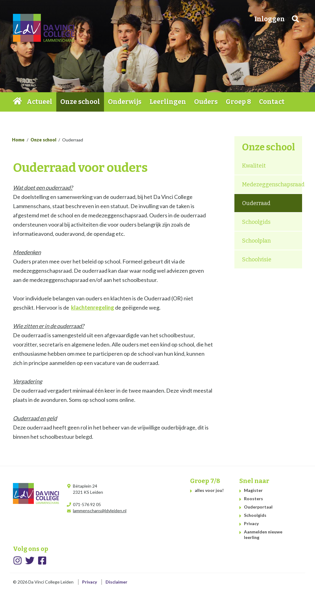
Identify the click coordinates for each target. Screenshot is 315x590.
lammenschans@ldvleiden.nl (99, 510)
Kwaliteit (254, 165)
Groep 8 (238, 102)
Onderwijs (125, 102)
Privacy (251, 523)
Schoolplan (256, 240)
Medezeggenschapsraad (272, 184)
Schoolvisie (256, 259)
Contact (272, 102)
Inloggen (269, 19)
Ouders (206, 102)
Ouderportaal (258, 506)
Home (18, 101)
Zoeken (295, 18)
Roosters (253, 498)
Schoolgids (256, 222)
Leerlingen (168, 102)
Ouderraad (256, 203)
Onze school (80, 102)
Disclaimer (116, 581)
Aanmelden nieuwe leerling (263, 534)
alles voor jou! (209, 490)
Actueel (39, 102)
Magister (253, 490)
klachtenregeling (92, 307)
